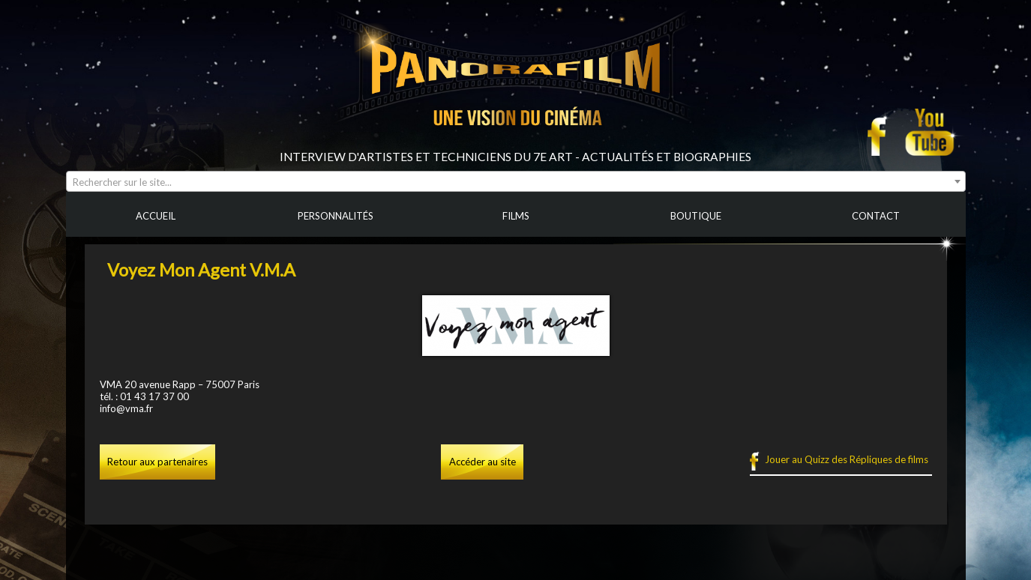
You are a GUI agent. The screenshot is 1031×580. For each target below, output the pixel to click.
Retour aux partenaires (157, 462)
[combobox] (516, 181)
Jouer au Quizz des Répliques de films (846, 459)
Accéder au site (482, 462)
